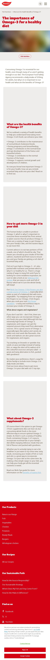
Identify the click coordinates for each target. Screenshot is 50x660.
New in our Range (9, 514)
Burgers (5, 539)
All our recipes (8, 562)
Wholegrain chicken (10, 543)
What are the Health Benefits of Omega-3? (27, 12)
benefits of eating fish (32, 472)
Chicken (5, 527)
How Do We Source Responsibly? (15, 580)
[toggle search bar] (40, 4)
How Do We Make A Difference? (15, 593)
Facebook (9, 611)
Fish (4, 518)
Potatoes (6, 531)
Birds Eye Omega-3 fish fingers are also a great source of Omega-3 (25, 290)
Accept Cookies (25, 656)
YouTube (9, 622)
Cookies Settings (25, 643)
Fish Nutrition (25, 56)
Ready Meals (7, 535)
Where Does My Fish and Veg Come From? (19, 589)
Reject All (25, 650)
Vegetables (6, 523)
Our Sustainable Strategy (12, 585)
